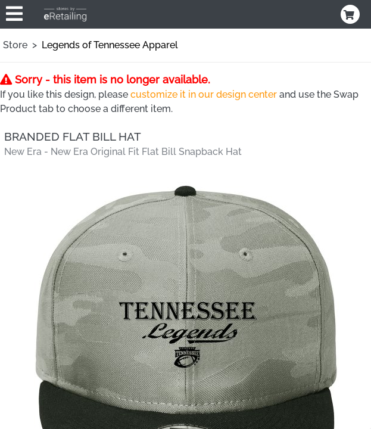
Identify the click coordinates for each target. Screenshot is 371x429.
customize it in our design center (203, 94)
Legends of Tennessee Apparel (110, 45)
